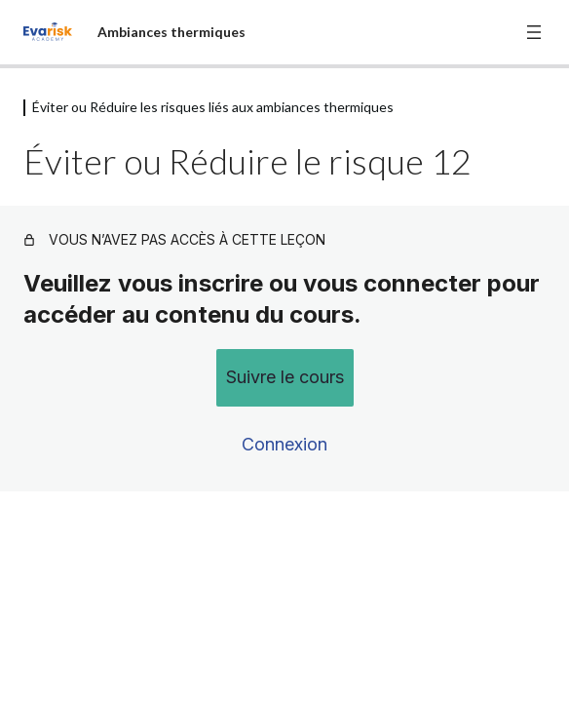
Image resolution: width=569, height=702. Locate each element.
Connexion (284, 444)
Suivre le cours (285, 377)
